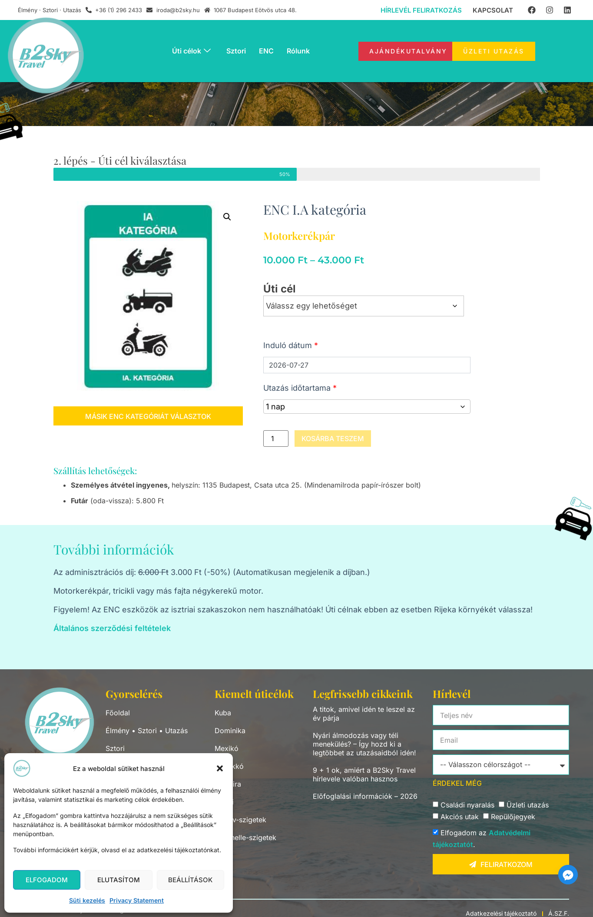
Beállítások (190, 880)
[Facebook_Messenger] (568, 874)
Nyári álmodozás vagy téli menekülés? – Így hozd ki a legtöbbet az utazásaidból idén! (364, 744)
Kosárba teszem (332, 438)
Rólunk (298, 51)
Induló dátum (290, 345)
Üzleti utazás (528, 805)
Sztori (236, 51)
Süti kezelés (87, 900)
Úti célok (191, 51)
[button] (219, 768)
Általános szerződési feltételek (112, 628)
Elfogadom (47, 880)
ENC (266, 51)
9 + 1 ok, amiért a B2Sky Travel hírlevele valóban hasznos (364, 774)
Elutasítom (118, 880)
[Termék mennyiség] (275, 438)
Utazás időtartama (300, 387)
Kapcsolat (493, 10)
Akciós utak (460, 817)
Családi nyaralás (467, 805)
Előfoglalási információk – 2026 (365, 796)
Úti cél (279, 288)
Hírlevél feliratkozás (421, 10)
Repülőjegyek (513, 817)
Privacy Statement (136, 900)
